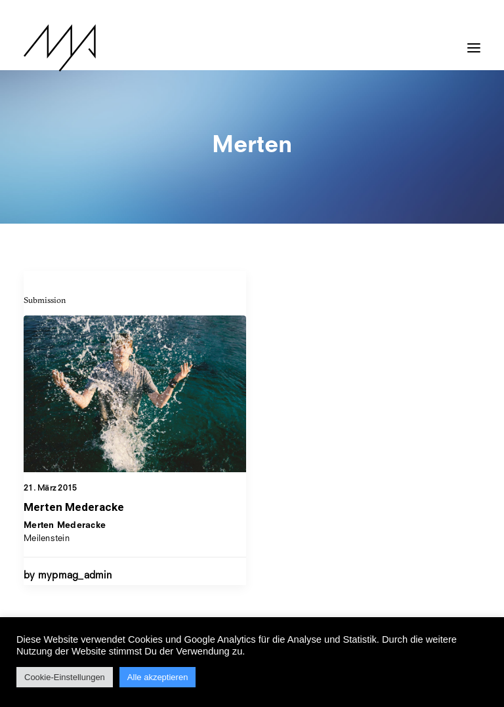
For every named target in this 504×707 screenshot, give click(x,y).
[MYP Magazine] (60, 47)
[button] (474, 41)
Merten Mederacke (74, 507)
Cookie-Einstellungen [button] (64, 677)
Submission (45, 299)
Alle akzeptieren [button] (157, 677)
